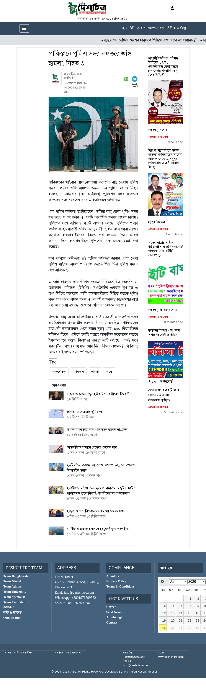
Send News (113, 612)
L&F (168, 28)
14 (180, 613)
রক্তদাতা (8, 607)
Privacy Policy (116, 581)
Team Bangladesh (15, 576)
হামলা (95, 371)
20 (173, 620)
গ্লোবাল (141, 28)
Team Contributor (16, 602)
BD (131, 28)
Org (183, 28)
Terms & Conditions (120, 586)
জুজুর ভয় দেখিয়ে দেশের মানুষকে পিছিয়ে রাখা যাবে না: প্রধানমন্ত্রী (153, 40)
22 (189, 620)
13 (173, 613)
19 (164, 620)
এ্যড (176, 28)
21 (180, 620)
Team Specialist (14, 597)
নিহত (109, 371)
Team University (14, 591)
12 (164, 613)
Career (111, 607)
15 (189, 613)
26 (164, 628)
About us (112, 576)
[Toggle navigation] (24, 28)
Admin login (115, 617)
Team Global (12, 581)
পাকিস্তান (78, 371)
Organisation (12, 617)
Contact (111, 622)
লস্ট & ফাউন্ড (12, 612)
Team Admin (12, 586)
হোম (124, 28)
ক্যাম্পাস (153, 28)
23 (197, 620)
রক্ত (162, 28)
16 (197, 613)
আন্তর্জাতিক (59, 371)
